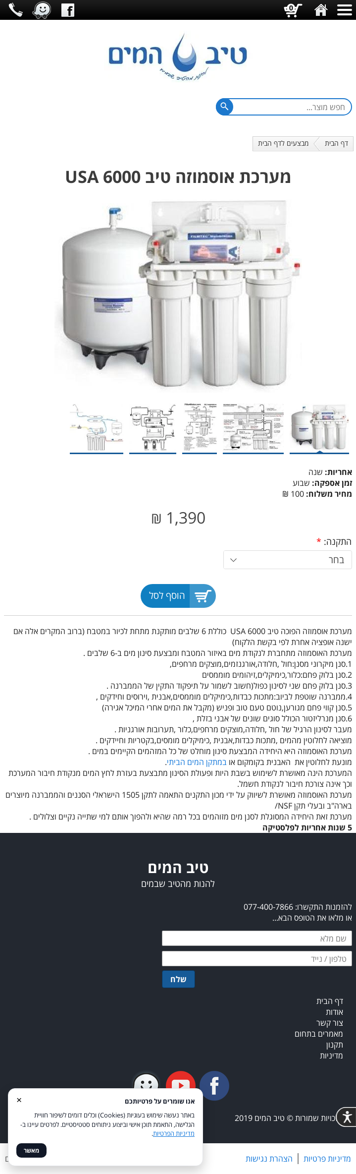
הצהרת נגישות (269, 1158)
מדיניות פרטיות (327, 1158)
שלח (178, 979)
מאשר (31, 1150)
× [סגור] (19, 1099)
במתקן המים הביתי (197, 762)
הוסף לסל (167, 595)
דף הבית (336, 143)
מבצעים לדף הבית (283, 143)
